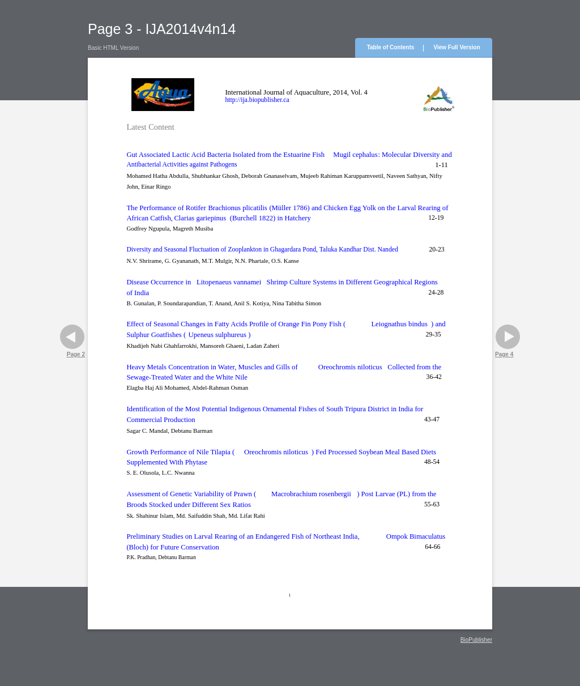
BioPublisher (476, 640)
